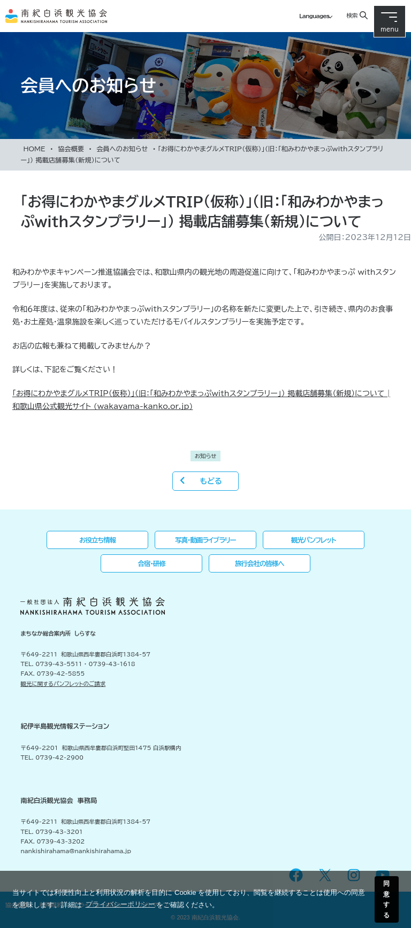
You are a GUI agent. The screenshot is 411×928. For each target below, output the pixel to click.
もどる (211, 481)
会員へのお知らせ (122, 148)
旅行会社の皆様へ (259, 563)
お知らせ (206, 456)
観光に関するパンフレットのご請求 (62, 683)
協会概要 (71, 148)
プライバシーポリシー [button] (120, 904)
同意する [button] (386, 899)
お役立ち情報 (97, 540)
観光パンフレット (313, 540)
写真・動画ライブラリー (205, 540)
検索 (351, 15)
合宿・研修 (151, 563)
